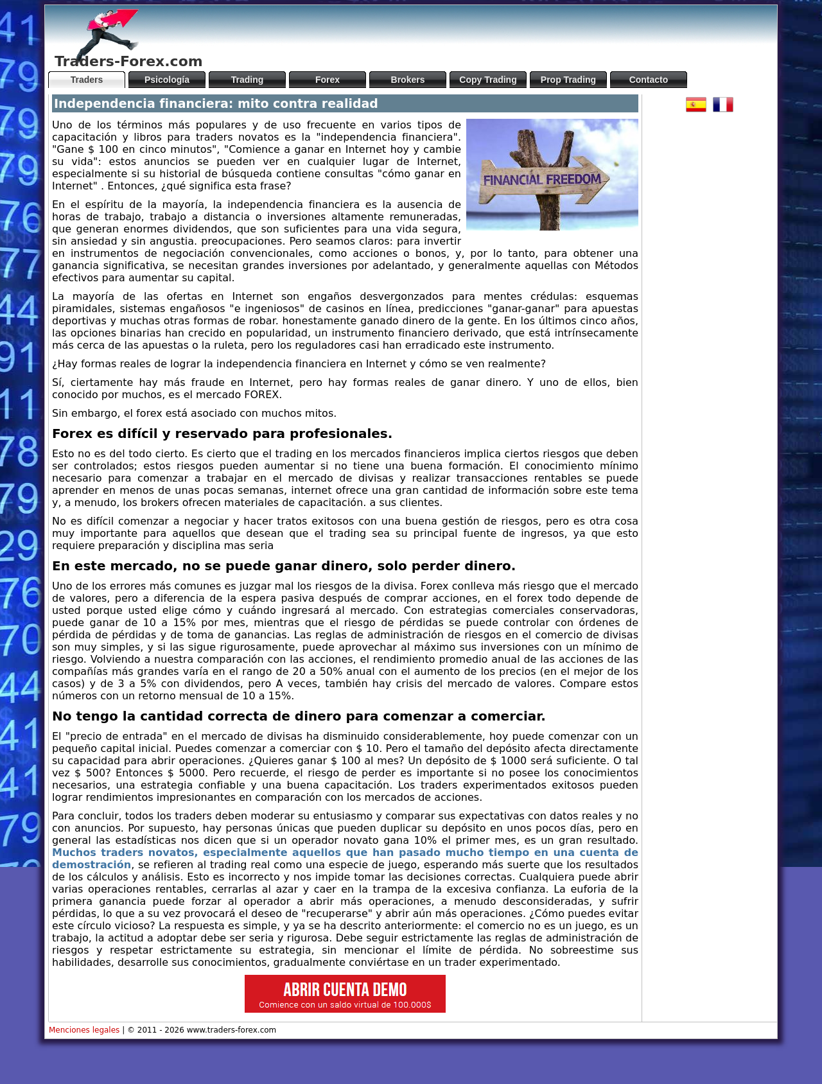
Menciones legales (84, 1030)
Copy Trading (487, 79)
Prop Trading (568, 79)
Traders (87, 79)
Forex (327, 79)
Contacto (649, 79)
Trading (247, 79)
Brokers (408, 79)
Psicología (166, 79)
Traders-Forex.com (129, 61)
